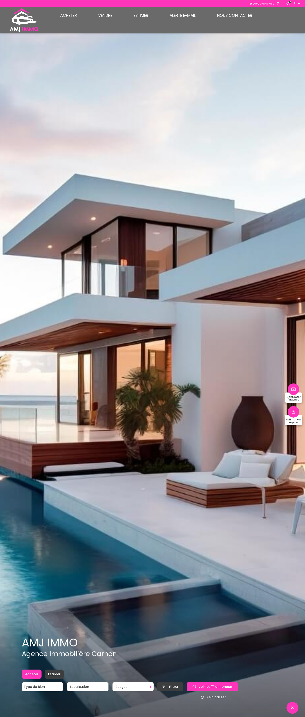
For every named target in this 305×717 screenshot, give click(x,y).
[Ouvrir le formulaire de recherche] (170, 691)
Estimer (54, 678)
